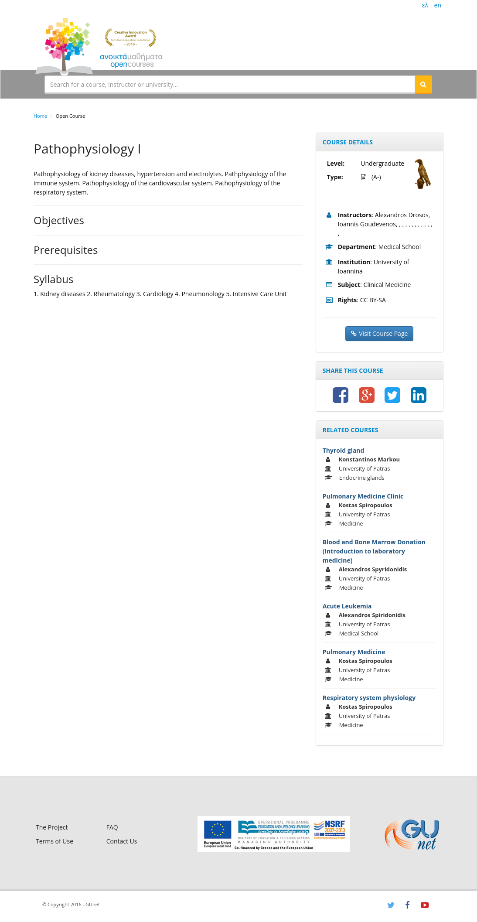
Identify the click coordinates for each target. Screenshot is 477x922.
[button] (423, 84)
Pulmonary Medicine (354, 652)
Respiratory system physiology (369, 697)
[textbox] (229, 84)
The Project (52, 827)
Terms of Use (54, 841)
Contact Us (121, 841)
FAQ (112, 827)
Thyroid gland (344, 450)
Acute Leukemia (347, 606)
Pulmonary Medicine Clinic (363, 496)
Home (40, 116)
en (437, 5)
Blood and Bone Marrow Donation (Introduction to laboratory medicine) (374, 551)
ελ (425, 5)
